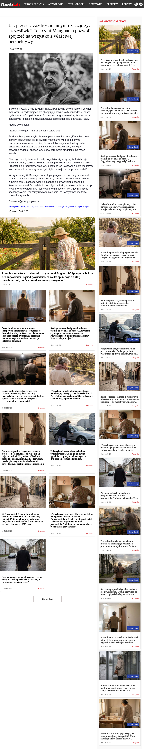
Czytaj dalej (47, 599)
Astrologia (55, 4)
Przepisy (112, 4)
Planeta (10, 4)
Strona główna (34, 4)
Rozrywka (96, 4)
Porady (127, 4)
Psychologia (76, 4)
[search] (141, 4)
